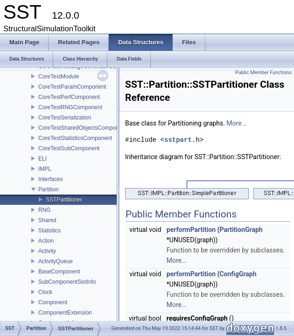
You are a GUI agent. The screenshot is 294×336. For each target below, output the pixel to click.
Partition (48, 189)
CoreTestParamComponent (72, 87)
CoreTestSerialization (64, 117)
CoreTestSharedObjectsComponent (82, 128)
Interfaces (50, 179)
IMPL (44, 169)
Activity (47, 251)
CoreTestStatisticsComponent (75, 138)
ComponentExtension (65, 312)
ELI (42, 158)
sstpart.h (182, 139)
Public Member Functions (263, 73)
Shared (47, 220)
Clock (45, 292)
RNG (44, 210)
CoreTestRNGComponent (70, 107)
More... (236, 123)
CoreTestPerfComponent (69, 97)
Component (52, 302)
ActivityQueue (55, 261)
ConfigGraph (237, 274)
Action (46, 241)
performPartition (191, 229)
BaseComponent (59, 271)
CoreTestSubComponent (68, 148)
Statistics (49, 230)
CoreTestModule (58, 76)
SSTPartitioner (64, 199)
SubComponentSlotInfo (67, 282)
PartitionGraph (240, 229)
